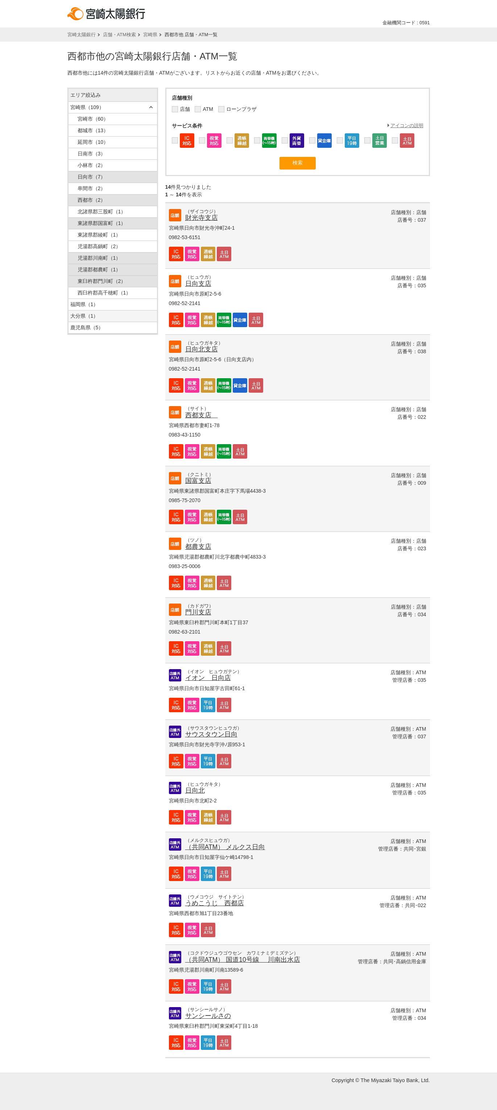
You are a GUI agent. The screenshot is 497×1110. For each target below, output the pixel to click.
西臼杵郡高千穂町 (104, 293)
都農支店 (198, 546)
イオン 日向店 (208, 677)
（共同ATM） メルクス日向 (225, 847)
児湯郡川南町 (99, 258)
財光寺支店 (201, 217)
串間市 (92, 188)
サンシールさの (208, 1015)
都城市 (93, 130)
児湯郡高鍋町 (99, 246)
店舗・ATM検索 (119, 34)
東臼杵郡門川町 (102, 281)
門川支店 (198, 612)
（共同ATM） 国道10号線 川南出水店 (242, 959)
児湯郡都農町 (99, 269)
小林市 (92, 165)
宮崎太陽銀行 (81, 34)
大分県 (84, 316)
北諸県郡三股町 (102, 211)
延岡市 (93, 142)
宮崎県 (150, 34)
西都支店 (201, 415)
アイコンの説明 (406, 125)
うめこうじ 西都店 (214, 903)
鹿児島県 (87, 327)
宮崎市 (93, 119)
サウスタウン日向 (211, 734)
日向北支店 (201, 349)
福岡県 (84, 304)
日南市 (92, 154)
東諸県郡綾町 (99, 235)
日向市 (92, 177)
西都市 (92, 200)
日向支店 (198, 283)
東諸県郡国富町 (102, 223)
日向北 (195, 790)
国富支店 (198, 480)
